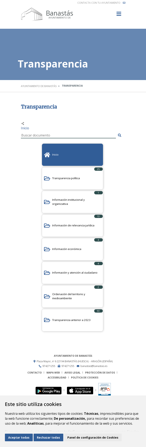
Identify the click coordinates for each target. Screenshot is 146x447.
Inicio (25, 128)
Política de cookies (84, 377)
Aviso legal (72, 372)
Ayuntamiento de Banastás (39, 86)
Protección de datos (100, 372)
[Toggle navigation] (118, 15)
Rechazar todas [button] (48, 437)
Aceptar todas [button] (18, 437)
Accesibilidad (57, 377)
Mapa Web (53, 372)
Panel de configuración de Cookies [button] (92, 437)
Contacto (34, 372)
